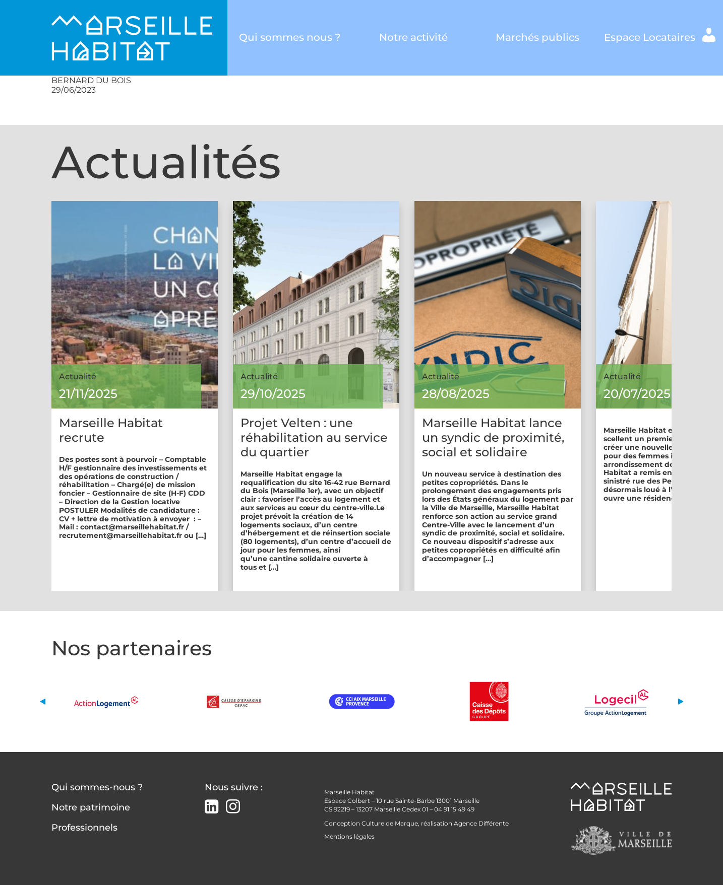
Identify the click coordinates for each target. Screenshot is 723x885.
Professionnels (84, 827)
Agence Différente (481, 823)
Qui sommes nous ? (290, 37)
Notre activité (413, 37)
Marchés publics (537, 37)
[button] (42, 701)
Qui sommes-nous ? (97, 787)
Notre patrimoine (90, 807)
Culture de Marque (389, 823)
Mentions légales (349, 836)
